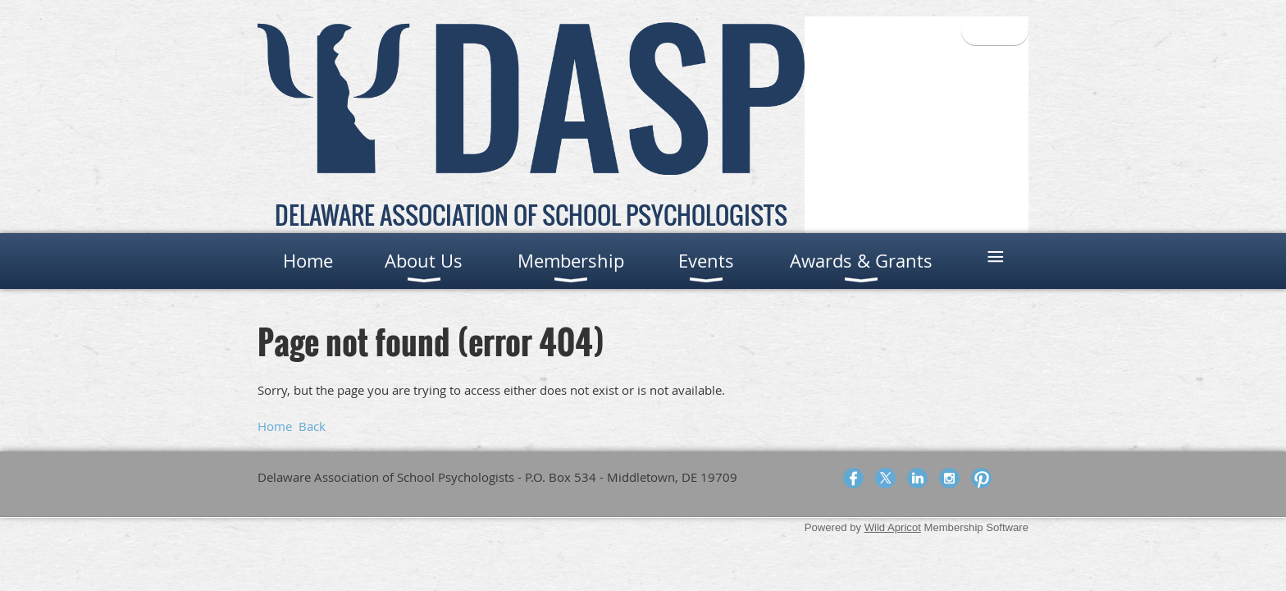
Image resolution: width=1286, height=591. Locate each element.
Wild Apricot (892, 527)
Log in (995, 30)
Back (312, 426)
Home (275, 426)
